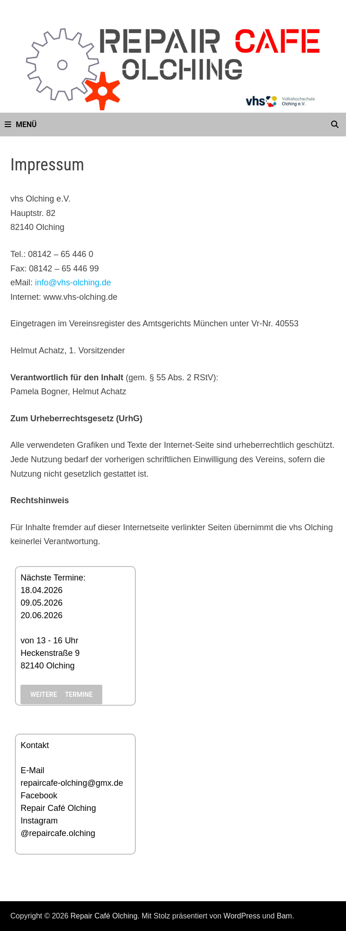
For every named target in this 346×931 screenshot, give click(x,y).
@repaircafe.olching (57, 833)
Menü (21, 124)
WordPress (242, 916)
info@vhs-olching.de (73, 282)
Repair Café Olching (58, 808)
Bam (284, 916)
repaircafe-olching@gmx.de (71, 783)
